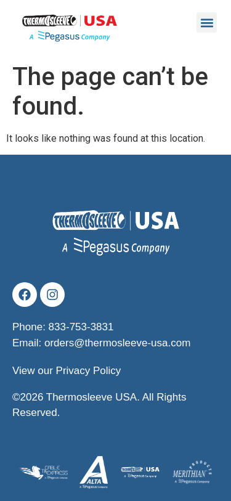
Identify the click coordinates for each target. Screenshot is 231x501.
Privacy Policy (88, 371)
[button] (207, 22)
